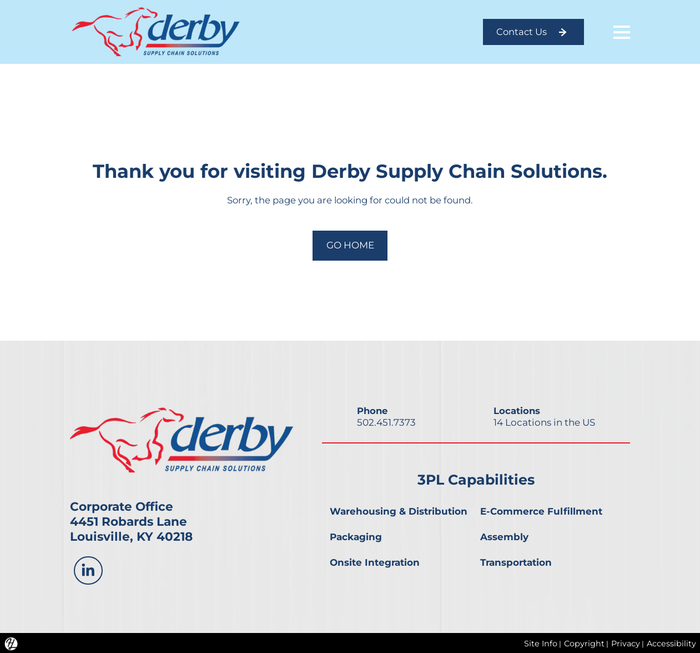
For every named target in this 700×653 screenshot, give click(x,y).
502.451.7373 (386, 421)
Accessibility (671, 642)
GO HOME (350, 244)
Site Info (539, 642)
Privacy (625, 642)
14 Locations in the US (544, 421)
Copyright (583, 642)
